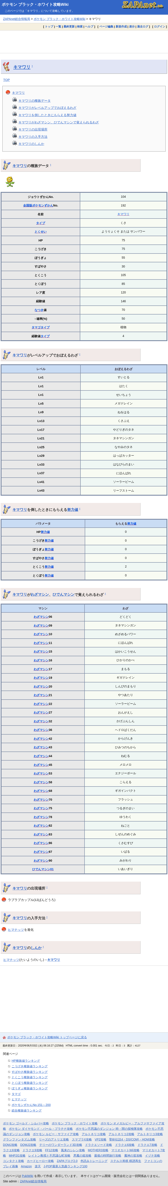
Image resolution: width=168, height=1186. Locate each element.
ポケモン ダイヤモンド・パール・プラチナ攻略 (41, 1128)
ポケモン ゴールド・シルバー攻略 (26, 1123)
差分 (132, 26)
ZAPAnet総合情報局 (16, 19)
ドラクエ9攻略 (32, 1150)
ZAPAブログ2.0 (67, 1161)
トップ (49, 26)
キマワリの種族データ (34, 100)
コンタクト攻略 (13, 1161)
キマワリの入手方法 (32, 136)
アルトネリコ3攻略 (150, 1134)
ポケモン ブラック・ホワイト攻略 (75, 1123)
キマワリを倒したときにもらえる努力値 (47, 115)
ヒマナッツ (16, 929)
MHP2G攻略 (17, 1155)
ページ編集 (106, 26)
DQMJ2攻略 (28, 1145)
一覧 (58, 26)
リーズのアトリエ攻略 (54, 1139)
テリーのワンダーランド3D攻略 (60, 1145)
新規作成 (121, 26)
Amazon (26, 1166)
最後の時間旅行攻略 (107, 1155)
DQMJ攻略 (10, 1145)
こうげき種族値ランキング (30, 1066)
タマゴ (36, 327)
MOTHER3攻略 (98, 1150)
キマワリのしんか (31, 144)
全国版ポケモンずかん (38, 205)
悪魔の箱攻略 (82, 1155)
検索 (80, 26)
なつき (39, 310)
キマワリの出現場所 (32, 129)
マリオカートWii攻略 (125, 1150)
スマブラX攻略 (82, 1139)
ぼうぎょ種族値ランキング (30, 1088)
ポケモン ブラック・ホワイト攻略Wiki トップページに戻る (47, 1037)
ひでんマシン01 (43, 869)
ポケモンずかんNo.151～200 (31, 1105)
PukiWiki (27, 1176)
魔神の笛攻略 (133, 1155)
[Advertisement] (84, 41)
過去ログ (142, 26)
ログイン (159, 26)
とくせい (41, 231)
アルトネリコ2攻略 (121, 1134)
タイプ (40, 223)
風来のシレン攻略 (73, 1150)
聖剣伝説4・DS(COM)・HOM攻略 (132, 1139)
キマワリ (21, 67)
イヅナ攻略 (152, 1155)
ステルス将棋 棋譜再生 (125, 1161)
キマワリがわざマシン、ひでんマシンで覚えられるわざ (58, 122)
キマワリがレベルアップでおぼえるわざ (47, 107)
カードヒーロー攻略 (40, 1161)
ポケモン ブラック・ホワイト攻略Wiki (35, 4)
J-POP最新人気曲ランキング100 (65, 1166)
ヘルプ (89, 26)
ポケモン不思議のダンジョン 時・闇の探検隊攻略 (109, 1128)
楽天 (38, 1166)
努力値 (72, 509)
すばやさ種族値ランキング (30, 1072)
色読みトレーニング (93, 1161)
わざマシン (40, 594)
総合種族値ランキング (27, 1110)
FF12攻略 (51, 1150)
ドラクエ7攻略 (147, 1145)
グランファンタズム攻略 (19, 1139)
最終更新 (69, 26)
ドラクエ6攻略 (125, 1145)
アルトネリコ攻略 (94, 1134)
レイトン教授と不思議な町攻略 (49, 1155)
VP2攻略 (100, 1139)
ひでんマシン (63, 594)
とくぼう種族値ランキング (30, 1082)
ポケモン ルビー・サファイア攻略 (56, 1134)
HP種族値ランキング (26, 1060)
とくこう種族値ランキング (30, 1077)
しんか (36, 948)
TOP (6, 80)
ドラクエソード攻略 (98, 1145)
